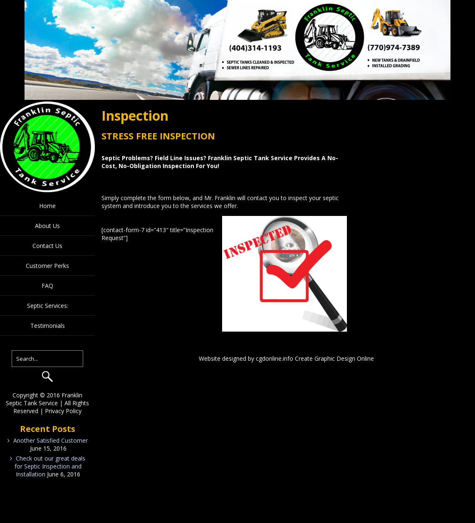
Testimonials (47, 326)
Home (47, 206)
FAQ (47, 286)
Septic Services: (47, 306)
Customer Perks (47, 266)
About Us (47, 226)
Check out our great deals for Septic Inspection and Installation (50, 466)
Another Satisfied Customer (50, 440)
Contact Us (47, 246)
